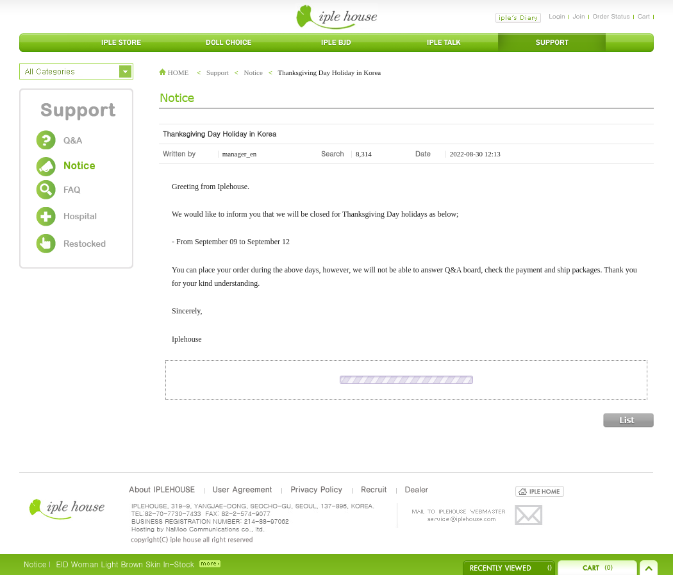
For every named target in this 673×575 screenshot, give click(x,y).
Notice (253, 72)
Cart (644, 16)
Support (217, 72)
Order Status (611, 16)
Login (557, 16)
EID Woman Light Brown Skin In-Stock (125, 563)
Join (579, 16)
